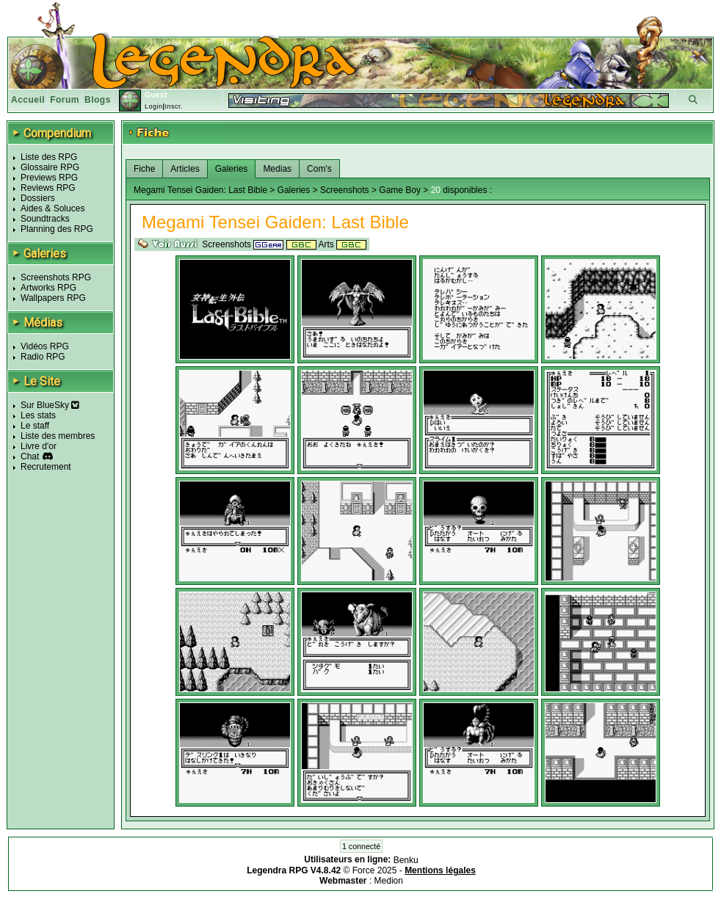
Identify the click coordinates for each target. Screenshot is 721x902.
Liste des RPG (49, 157)
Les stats (38, 415)
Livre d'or (39, 446)
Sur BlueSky (50, 405)
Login (154, 106)
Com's (319, 169)
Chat (30, 456)
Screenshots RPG (56, 277)
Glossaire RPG (50, 167)
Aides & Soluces (52, 208)
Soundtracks (45, 219)
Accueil (28, 100)
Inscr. (173, 106)
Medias (277, 169)
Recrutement (46, 467)
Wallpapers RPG (53, 298)
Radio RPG (43, 357)
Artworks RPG (48, 288)
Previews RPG (49, 177)
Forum (64, 100)
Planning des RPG (57, 229)
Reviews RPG (48, 188)
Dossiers (38, 198)
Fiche (144, 169)
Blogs (97, 100)
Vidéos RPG (45, 346)
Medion (388, 881)
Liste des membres (58, 436)
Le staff (35, 426)
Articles (184, 169)
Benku (406, 860)
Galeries (231, 169)
